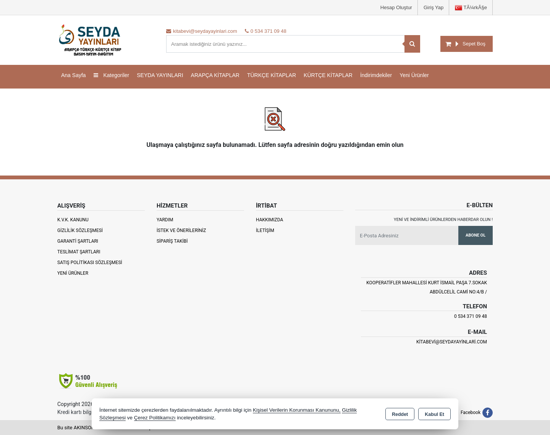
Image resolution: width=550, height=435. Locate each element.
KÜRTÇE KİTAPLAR (328, 75)
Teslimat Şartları (78, 252)
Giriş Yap (433, 7)
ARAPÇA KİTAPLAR (215, 75)
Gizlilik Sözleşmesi (80, 230)
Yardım (165, 219)
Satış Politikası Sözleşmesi (89, 262)
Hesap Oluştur (396, 7)
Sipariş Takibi (172, 241)
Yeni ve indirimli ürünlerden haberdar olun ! (443, 219)
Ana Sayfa (73, 75)
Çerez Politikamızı (155, 417)
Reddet (400, 414)
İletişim (265, 230)
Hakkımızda (269, 219)
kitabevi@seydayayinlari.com (451, 342)
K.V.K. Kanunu (73, 219)
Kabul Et (434, 414)
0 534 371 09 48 (470, 316)
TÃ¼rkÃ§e (471, 7)
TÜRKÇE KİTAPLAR (271, 75)
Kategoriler (111, 75)
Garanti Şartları (77, 241)
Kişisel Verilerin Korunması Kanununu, (297, 410)
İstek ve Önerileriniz (181, 230)
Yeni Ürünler (72, 273)
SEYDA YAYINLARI (160, 75)
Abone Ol (475, 235)
